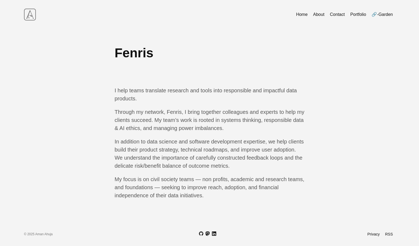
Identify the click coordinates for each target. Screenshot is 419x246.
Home (302, 14)
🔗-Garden (382, 14)
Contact (337, 14)
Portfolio (358, 14)
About (318, 14)
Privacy (373, 234)
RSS (389, 234)
